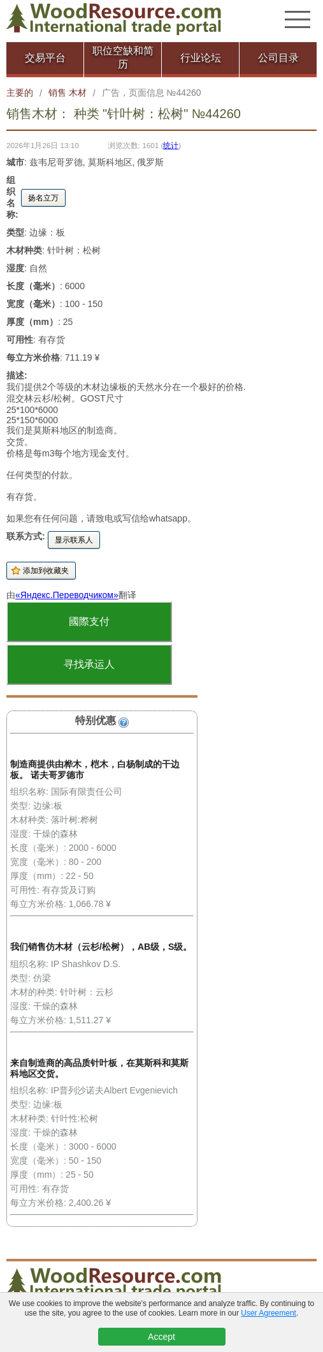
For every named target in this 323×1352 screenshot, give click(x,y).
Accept (161, 1337)
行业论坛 (200, 57)
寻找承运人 (89, 664)
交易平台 (45, 57)
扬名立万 (43, 197)
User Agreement (268, 1313)
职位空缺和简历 (123, 57)
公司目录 (278, 57)
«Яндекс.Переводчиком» (66, 595)
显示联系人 (74, 540)
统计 (170, 145)
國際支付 (89, 621)
